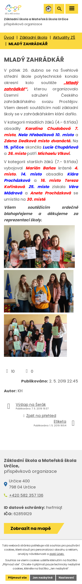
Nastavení (66, 577)
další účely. (57, 554)
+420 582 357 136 (26, 495)
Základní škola (33, 37)
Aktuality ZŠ (64, 37)
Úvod (9, 37)
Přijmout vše (17, 577)
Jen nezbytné (43, 577)
